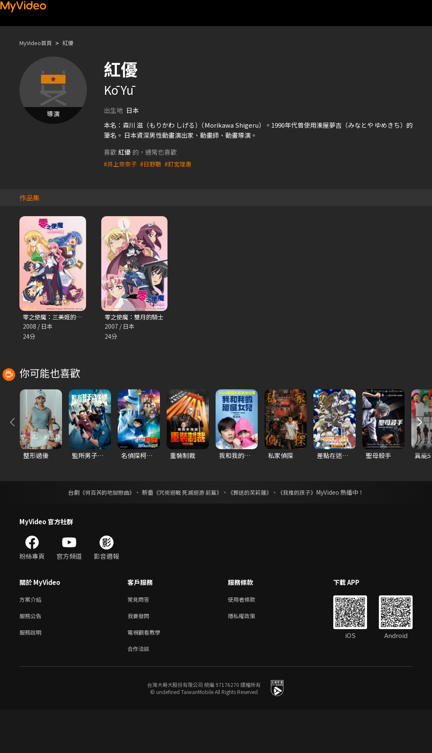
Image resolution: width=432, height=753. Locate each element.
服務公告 (32, 655)
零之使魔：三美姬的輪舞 (57, 317)
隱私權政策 (249, 655)
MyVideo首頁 (38, 42)
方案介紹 (32, 638)
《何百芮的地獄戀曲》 (101, 530)
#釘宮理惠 (182, 163)
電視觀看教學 (146, 673)
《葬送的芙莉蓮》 (253, 530)
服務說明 (32, 673)
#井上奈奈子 (121, 163)
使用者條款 (249, 638)
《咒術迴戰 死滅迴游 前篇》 (187, 530)
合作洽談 (140, 691)
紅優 (74, 42)
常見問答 (140, 638)
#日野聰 (153, 163)
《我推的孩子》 (303, 530)
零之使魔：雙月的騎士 (136, 317)
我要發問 (140, 655)
